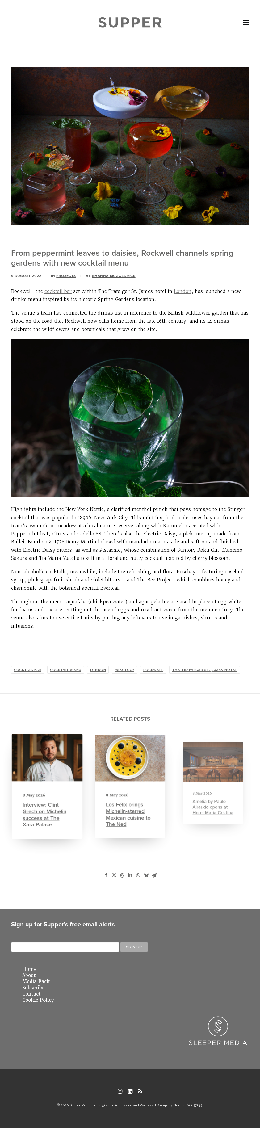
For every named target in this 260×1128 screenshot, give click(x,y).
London (182, 291)
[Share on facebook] (106, 875)
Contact (31, 994)
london (98, 670)
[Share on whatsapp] (138, 875)
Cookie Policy (38, 1000)
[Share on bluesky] (146, 875)
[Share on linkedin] (130, 875)
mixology (124, 670)
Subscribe (33, 988)
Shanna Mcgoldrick (113, 275)
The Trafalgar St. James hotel (204, 670)
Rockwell (153, 670)
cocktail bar (58, 291)
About (29, 975)
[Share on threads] (122, 875)
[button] (246, 22)
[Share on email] (154, 875)
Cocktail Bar (27, 670)
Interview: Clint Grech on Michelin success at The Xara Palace (45, 805)
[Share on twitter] (114, 875)
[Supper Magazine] (130, 22)
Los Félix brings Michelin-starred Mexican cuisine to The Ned (129, 803)
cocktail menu (65, 670)
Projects (66, 275)
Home (29, 969)
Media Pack (36, 982)
